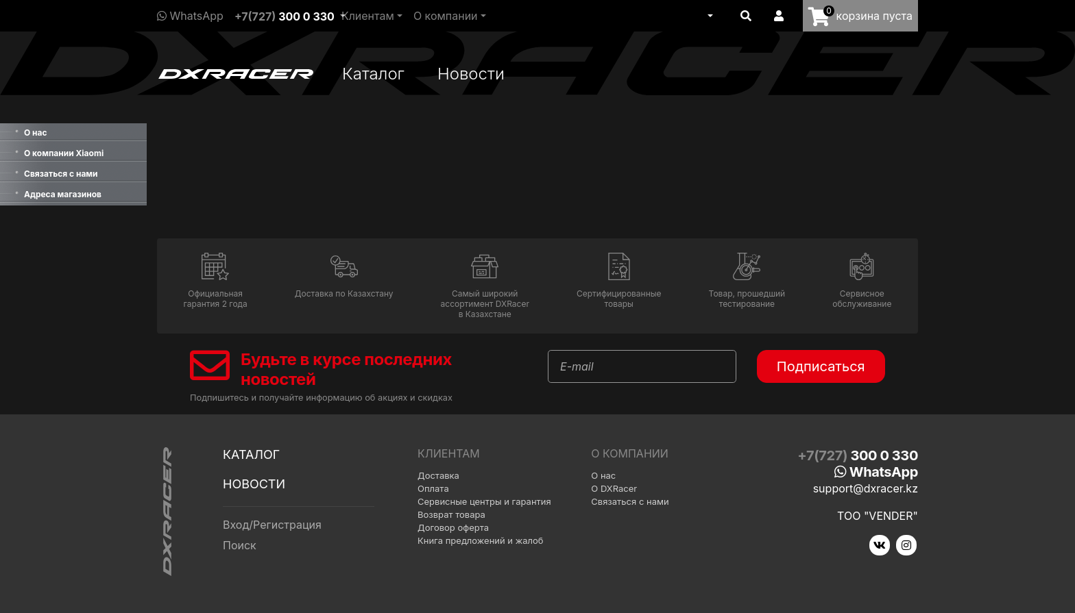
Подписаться (821, 366)
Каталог (373, 74)
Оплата (433, 488)
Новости (471, 74)
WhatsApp (190, 16)
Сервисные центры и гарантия (484, 501)
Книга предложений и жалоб (481, 540)
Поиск (239, 545)
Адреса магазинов (62, 194)
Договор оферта (453, 527)
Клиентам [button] (367, 16)
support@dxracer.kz (865, 488)
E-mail (577, 366)
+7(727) (284, 16)
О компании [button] (445, 16)
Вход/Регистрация (272, 524)
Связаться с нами (61, 173)
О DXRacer (614, 488)
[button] (709, 15)
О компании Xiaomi (64, 153)
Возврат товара (451, 514)
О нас (35, 132)
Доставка (438, 475)
